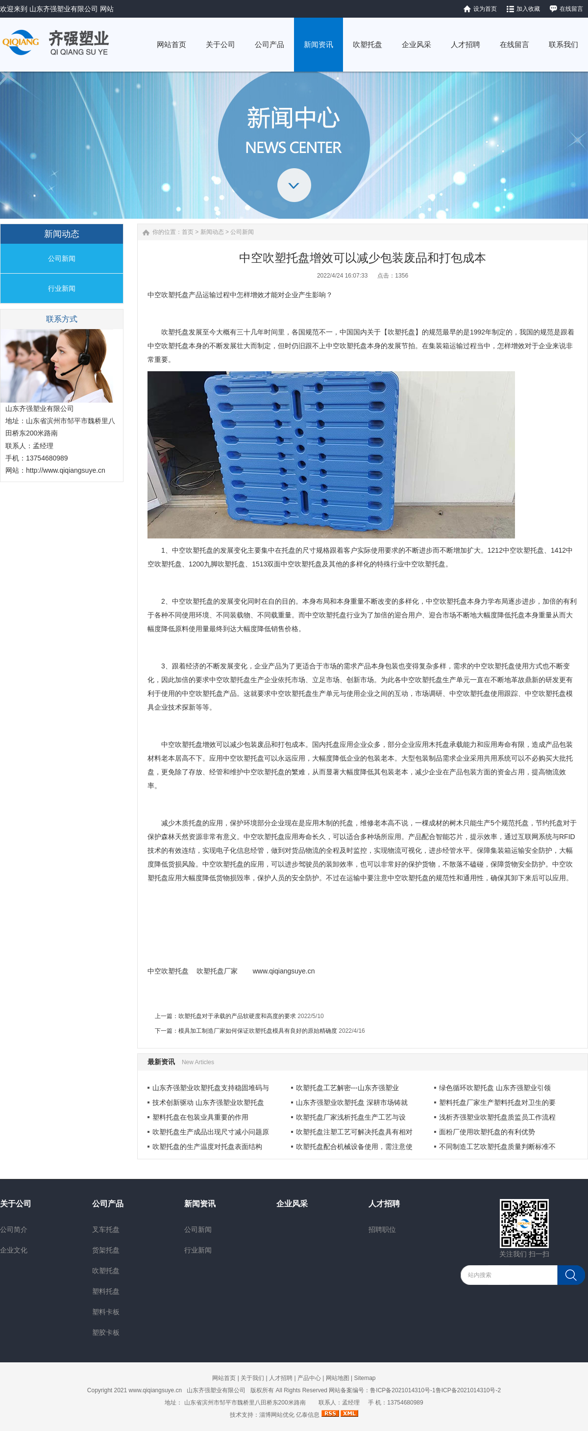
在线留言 (571, 8)
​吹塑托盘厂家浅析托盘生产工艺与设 (351, 1117)
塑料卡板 (106, 1312)
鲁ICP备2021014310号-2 (468, 1390)
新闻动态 (212, 232)
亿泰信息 (307, 1414)
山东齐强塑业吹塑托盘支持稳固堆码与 (210, 1088)
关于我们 (252, 1378)
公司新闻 (61, 258)
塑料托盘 (106, 1291)
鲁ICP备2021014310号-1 (402, 1390)
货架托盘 (106, 1250)
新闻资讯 (200, 1204)
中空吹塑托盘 (168, 295)
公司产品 (107, 1204)
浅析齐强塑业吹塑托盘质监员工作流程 (497, 1117)
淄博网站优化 (276, 1414)
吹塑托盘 (210, 971)
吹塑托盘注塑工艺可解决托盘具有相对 (354, 1132)
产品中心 (309, 1378)
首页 (188, 232)
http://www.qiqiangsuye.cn (65, 470)
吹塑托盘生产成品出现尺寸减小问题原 (210, 1132)
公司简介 (13, 1229)
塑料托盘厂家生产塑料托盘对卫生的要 (497, 1102)
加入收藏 (528, 8)
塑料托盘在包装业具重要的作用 (200, 1117)
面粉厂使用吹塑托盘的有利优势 (487, 1132)
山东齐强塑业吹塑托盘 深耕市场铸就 (352, 1102)
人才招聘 (384, 1204)
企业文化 (13, 1250)
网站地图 (337, 1378)
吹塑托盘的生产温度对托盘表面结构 (207, 1146)
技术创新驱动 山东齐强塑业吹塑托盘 (208, 1102)
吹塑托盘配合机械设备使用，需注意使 (354, 1146)
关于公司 (15, 1204)
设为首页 (485, 8)
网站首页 (224, 1378)
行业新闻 (61, 288)
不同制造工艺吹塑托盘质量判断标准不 (497, 1146)
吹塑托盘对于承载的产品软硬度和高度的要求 (237, 1016)
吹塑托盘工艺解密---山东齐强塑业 (347, 1088)
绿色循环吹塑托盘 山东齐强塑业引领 (495, 1088)
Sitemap (364, 1378)
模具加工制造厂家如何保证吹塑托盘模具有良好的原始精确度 (257, 1030)
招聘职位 (382, 1229)
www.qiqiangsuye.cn (284, 971)
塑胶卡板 (106, 1332)
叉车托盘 (106, 1229)
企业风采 (292, 1204)
